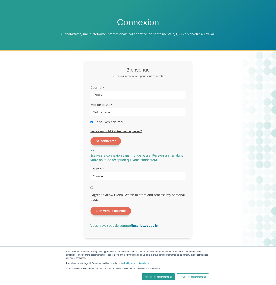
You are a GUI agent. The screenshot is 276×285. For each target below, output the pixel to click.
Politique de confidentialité (136, 263)
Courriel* (97, 87)
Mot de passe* (101, 105)
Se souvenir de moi (109, 122)
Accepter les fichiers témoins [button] (158, 277)
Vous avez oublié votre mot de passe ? (116, 131)
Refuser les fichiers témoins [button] (193, 277)
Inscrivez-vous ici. (145, 225)
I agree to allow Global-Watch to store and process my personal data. (137, 197)
